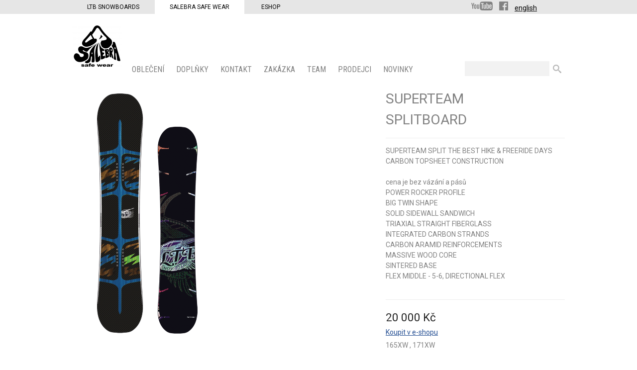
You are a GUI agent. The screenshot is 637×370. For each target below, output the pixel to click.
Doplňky (193, 69)
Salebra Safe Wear (199, 6)
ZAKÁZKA (280, 69)
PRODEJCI (355, 69)
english (526, 8)
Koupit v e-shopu (412, 332)
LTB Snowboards (113, 6)
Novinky (399, 69)
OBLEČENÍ (149, 69)
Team (317, 69)
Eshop (270, 6)
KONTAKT (237, 69)
